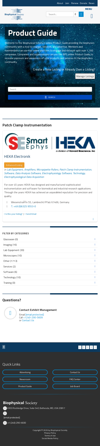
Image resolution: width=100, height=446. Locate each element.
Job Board (75, 386)
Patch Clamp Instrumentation (75, 169)
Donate (83, 3)
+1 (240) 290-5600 (16, 422)
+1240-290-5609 (33, 317)
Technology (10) (12, 277)
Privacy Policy (50, 433)
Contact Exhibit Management (38, 310)
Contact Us (28, 320)
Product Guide (25, 386)
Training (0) (9, 283)
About (60, 3)
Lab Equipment (15, 169)
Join (67, 3)
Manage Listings (85, 76)
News (91, 3)
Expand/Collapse (95, 239)
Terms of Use (50, 435)
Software (9, 173)
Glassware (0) (10, 239)
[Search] (62, 14)
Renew (74, 3)
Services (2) (9, 266)
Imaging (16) (10, 245)
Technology (79, 173)
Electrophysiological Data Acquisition (24, 177)
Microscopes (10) (12, 255)
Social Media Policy (50, 438)
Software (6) (10, 272)
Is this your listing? (13, 214)
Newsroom (25, 379)
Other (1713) (10, 261)
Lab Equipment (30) (13, 250)
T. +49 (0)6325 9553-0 (23, 206)
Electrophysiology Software (57, 173)
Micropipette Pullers (47, 169)
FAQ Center (75, 379)
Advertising (25, 372)
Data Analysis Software (28, 173)
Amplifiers (29, 169)
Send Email (30, 214)
